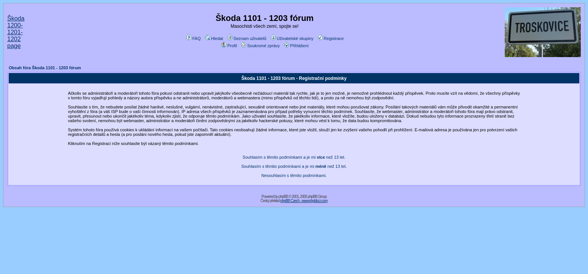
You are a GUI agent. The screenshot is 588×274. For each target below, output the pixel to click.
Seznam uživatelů (247, 38)
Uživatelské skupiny (292, 38)
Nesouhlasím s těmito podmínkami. (294, 175)
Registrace (331, 38)
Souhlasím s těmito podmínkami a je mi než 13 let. (293, 157)
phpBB (283, 196)
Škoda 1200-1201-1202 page (15, 32)
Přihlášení (296, 45)
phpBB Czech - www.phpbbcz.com (303, 201)
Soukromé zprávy (260, 45)
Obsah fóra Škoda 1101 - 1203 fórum (45, 67)
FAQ (194, 38)
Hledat (214, 38)
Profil (229, 45)
